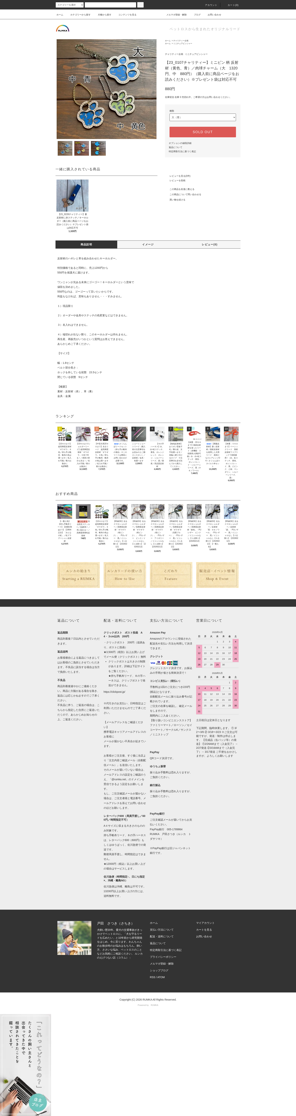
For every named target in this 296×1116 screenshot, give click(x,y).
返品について (175, 147)
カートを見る (204, 929)
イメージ (148, 244)
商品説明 (86, 244)
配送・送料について (162, 936)
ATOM (161, 977)
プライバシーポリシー (163, 956)
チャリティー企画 (180, 41)
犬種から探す (102, 14)
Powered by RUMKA (148, 1005)
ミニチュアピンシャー (182, 43)
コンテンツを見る (125, 14)
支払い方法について (162, 929)
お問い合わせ (212, 14)
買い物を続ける (175, 199)
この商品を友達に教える (179, 189)
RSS (152, 977)
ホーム (59, 14)
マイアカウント (205, 922)
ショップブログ (159, 970)
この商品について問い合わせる (183, 194)
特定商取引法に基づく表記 (182, 151)
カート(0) (231, 5)
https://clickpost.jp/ (114, 691)
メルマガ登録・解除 (174, 14)
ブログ (195, 14)
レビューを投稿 (175, 180)
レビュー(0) (209, 244)
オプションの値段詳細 (180, 143)
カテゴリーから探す (78, 14)
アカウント (208, 5)
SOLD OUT (203, 132)
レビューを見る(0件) (177, 176)
